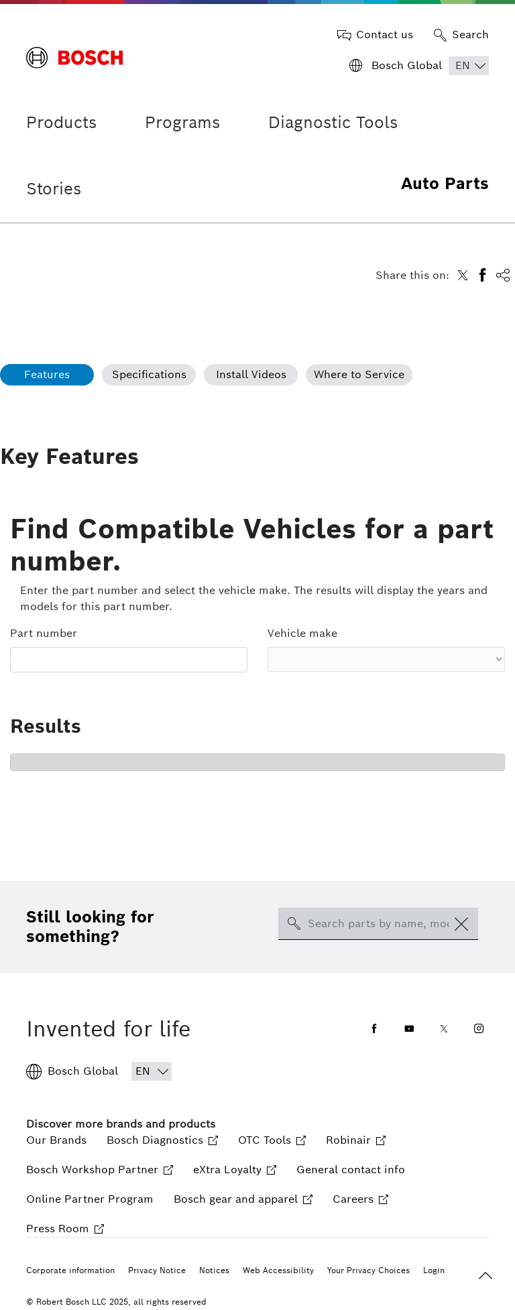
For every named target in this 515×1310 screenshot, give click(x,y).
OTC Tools (272, 1140)
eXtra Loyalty (234, 1170)
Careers (360, 1199)
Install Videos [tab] (251, 374)
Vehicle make (302, 633)
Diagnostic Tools (333, 122)
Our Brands (56, 1140)
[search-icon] (293, 924)
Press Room (65, 1229)
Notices (214, 1270)
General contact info (350, 1170)
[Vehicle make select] (386, 659)
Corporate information (70, 1270)
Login (434, 1270)
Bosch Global (72, 1071)
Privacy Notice (157, 1270)
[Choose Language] (469, 65)
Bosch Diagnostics (162, 1140)
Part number (43, 633)
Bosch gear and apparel (243, 1199)
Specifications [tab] (149, 374)
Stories (53, 188)
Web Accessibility (278, 1270)
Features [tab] (47, 374)
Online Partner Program (90, 1199)
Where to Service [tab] (359, 374)
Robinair (356, 1140)
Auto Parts (445, 183)
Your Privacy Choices (368, 1270)
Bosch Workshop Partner (99, 1170)
